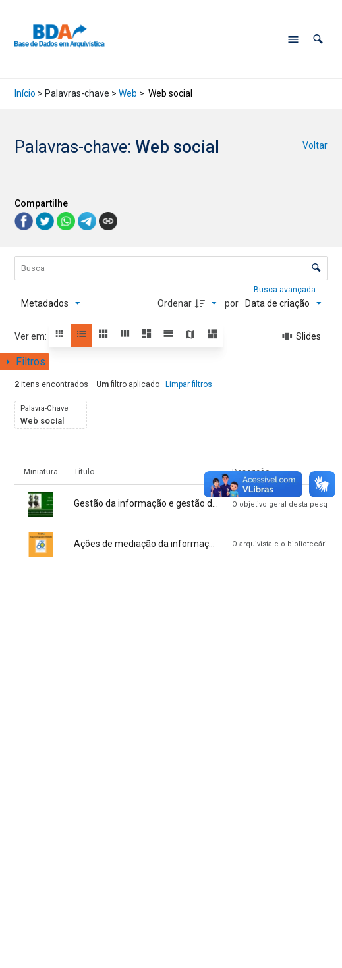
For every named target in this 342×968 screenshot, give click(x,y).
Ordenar (174, 303)
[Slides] (301, 336)
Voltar (315, 145)
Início (25, 93)
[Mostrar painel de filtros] (24, 361)
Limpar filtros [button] (188, 384)
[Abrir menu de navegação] (293, 39)
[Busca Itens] (171, 268)
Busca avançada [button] (286, 289)
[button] (318, 39)
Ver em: (31, 336)
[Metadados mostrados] (50, 303)
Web (128, 93)
